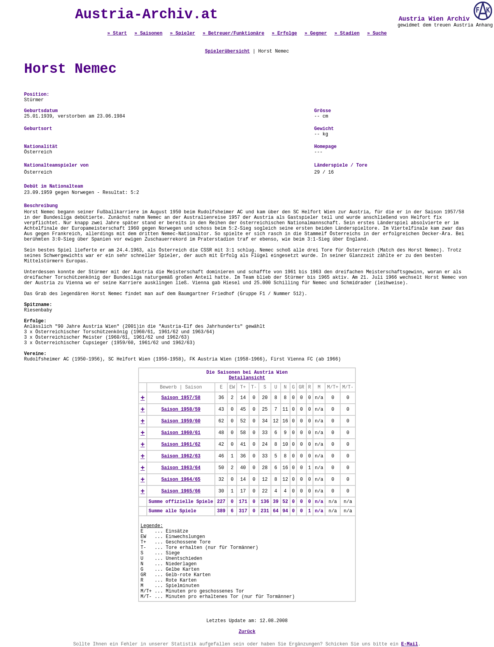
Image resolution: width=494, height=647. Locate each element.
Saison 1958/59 (180, 409)
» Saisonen (148, 33)
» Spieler (182, 33)
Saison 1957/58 (180, 398)
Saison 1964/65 (180, 479)
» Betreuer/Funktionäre (233, 33)
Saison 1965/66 (180, 491)
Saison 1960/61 (180, 433)
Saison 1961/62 (180, 444)
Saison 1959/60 (180, 421)
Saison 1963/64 (180, 468)
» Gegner (315, 33)
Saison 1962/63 (180, 456)
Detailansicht (247, 378)
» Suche (377, 33)
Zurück (247, 632)
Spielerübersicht (227, 51)
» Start (117, 33)
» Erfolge (284, 33)
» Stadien (347, 33)
